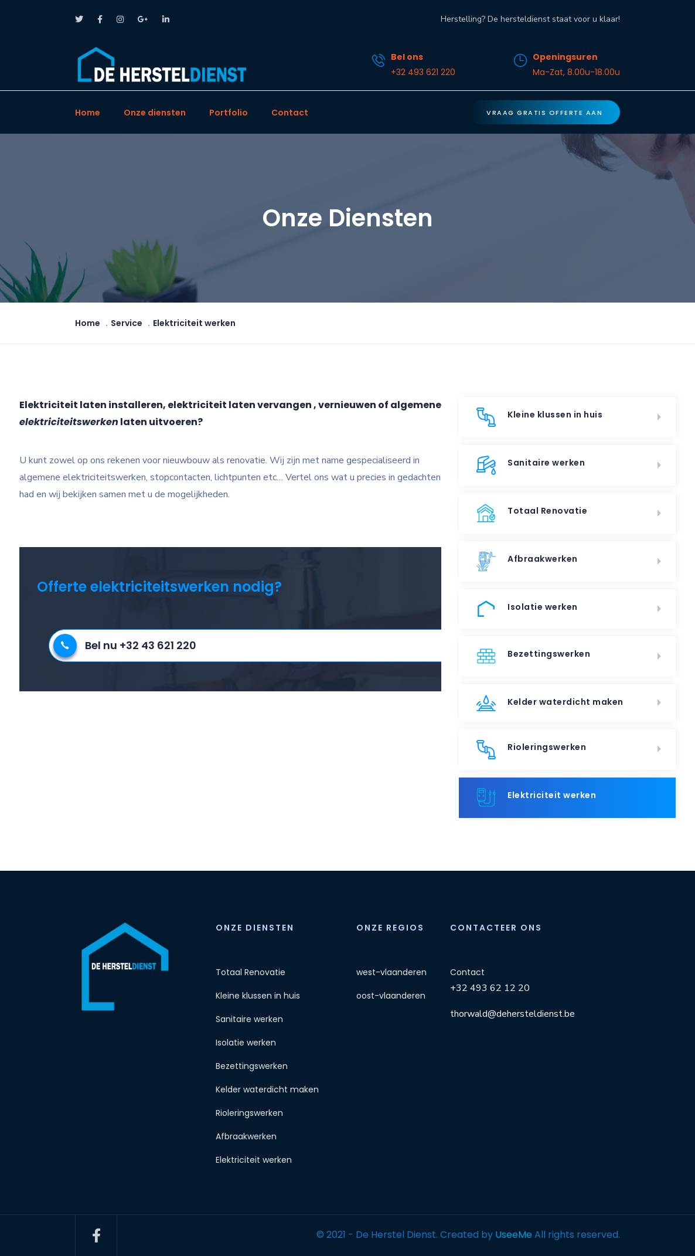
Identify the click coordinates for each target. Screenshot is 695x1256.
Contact (289, 112)
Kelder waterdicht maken (550, 703)
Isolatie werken (527, 609)
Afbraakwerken (527, 561)
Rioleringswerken (531, 749)
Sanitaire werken (530, 465)
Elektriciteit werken (536, 797)
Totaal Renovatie (531, 513)
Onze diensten (155, 112)
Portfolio (228, 112)
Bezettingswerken (533, 656)
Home (87, 112)
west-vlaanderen (391, 972)
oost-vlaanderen (390, 996)
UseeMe (513, 1234)
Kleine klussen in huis (539, 417)
